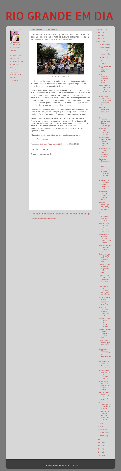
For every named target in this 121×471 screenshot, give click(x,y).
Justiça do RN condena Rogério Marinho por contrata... (104, 415)
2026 (100, 32)
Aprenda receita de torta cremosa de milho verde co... (105, 333)
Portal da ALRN (15, 75)
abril (101, 426)
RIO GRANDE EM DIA (60, 15)
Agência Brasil (15, 59)
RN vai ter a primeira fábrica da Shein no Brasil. (103, 78)
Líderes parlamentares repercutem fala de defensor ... (105, 111)
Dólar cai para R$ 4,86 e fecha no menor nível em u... (104, 311)
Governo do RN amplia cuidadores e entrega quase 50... (104, 301)
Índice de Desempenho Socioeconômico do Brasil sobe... (105, 163)
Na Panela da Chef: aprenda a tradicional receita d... (105, 406)
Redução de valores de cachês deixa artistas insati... (104, 385)
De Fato (12, 67)
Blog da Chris (14, 64)
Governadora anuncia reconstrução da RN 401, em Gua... (104, 216)
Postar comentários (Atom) (46, 219)
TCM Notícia (14, 80)
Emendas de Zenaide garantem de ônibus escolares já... (105, 121)
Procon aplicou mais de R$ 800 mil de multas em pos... (104, 258)
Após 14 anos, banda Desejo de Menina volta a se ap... (105, 279)
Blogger (74, 465)
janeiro (102, 436)
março (102, 429)
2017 (100, 455)
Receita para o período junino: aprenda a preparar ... (104, 152)
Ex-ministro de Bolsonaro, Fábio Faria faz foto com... (105, 364)
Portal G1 (13, 77)
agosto (102, 57)
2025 (100, 36)
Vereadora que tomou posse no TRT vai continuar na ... (104, 89)
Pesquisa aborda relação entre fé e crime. (104, 131)
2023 (100, 42)
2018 (100, 452)
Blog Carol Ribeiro (16, 61)
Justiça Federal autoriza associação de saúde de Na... (104, 173)
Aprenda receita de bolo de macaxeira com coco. (105, 248)
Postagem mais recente (42, 213)
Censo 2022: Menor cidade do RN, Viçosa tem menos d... (105, 100)
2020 (100, 446)
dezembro (103, 45)
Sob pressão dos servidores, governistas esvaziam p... (105, 290)
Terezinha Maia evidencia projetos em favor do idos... (104, 268)
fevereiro (103, 433)
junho (102, 63)
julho (102, 60)
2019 (100, 449)
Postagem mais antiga (79, 213)
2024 (100, 39)
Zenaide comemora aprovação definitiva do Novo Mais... (104, 206)
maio (102, 423)
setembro (103, 54)
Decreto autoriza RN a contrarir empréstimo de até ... (105, 69)
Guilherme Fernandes (16, 44)
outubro (103, 51)
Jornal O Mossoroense (14, 71)
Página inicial (61, 213)
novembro (103, 48)
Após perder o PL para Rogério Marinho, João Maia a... (105, 238)
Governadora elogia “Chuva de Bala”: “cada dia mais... (105, 141)
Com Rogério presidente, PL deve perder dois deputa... (104, 184)
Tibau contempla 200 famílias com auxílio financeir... (105, 343)
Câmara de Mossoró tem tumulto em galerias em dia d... (104, 195)
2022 (100, 439)
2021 (100, 443)
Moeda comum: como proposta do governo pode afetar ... (105, 396)
